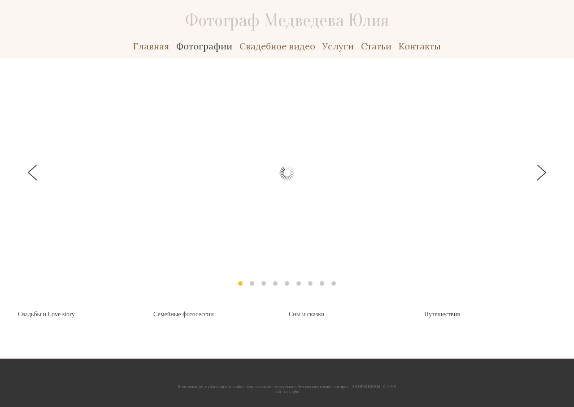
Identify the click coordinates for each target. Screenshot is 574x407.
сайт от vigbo (287, 391)
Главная (151, 46)
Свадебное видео (277, 46)
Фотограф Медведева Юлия (287, 20)
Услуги (338, 46)
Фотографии (204, 46)
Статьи (376, 46)
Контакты (420, 46)
